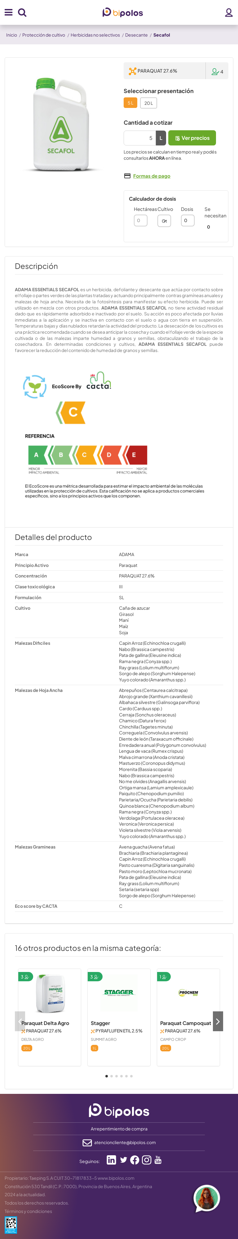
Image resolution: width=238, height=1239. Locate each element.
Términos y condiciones (28, 1211)
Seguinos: (89, 1161)
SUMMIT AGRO (104, 1039)
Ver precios (192, 138)
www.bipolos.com (116, 1178)
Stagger (100, 1023)
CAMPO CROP (173, 1039)
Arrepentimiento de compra (119, 1128)
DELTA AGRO (32, 1039)
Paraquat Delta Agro (45, 1023)
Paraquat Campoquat (185, 1023)
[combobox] (164, 221)
